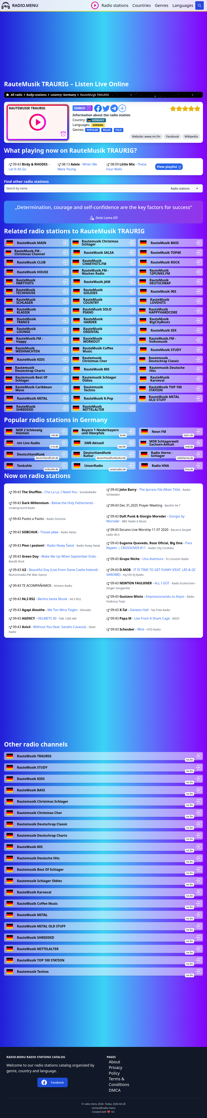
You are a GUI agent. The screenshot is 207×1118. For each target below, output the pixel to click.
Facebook (172, 136)
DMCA (114, 1090)
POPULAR (92, 130)
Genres (161, 5)
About (114, 1062)
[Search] (199, 5)
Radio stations (114, 5)
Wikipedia (191, 136)
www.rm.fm (152, 136)
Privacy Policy (115, 1070)
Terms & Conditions (119, 1081)
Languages (182, 5)
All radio (14, 95)
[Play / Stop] (94, 5)
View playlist (169, 166)
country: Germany (63, 95)
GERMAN (98, 125)
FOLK (118, 130)
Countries (141, 5)
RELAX (107, 130)
